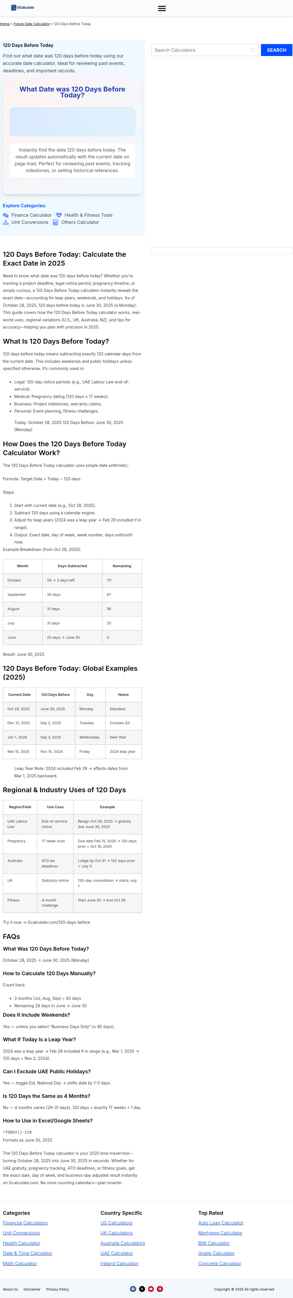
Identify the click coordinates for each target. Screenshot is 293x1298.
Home (5, 24)
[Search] (205, 50)
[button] (162, 8)
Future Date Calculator (31, 24)
